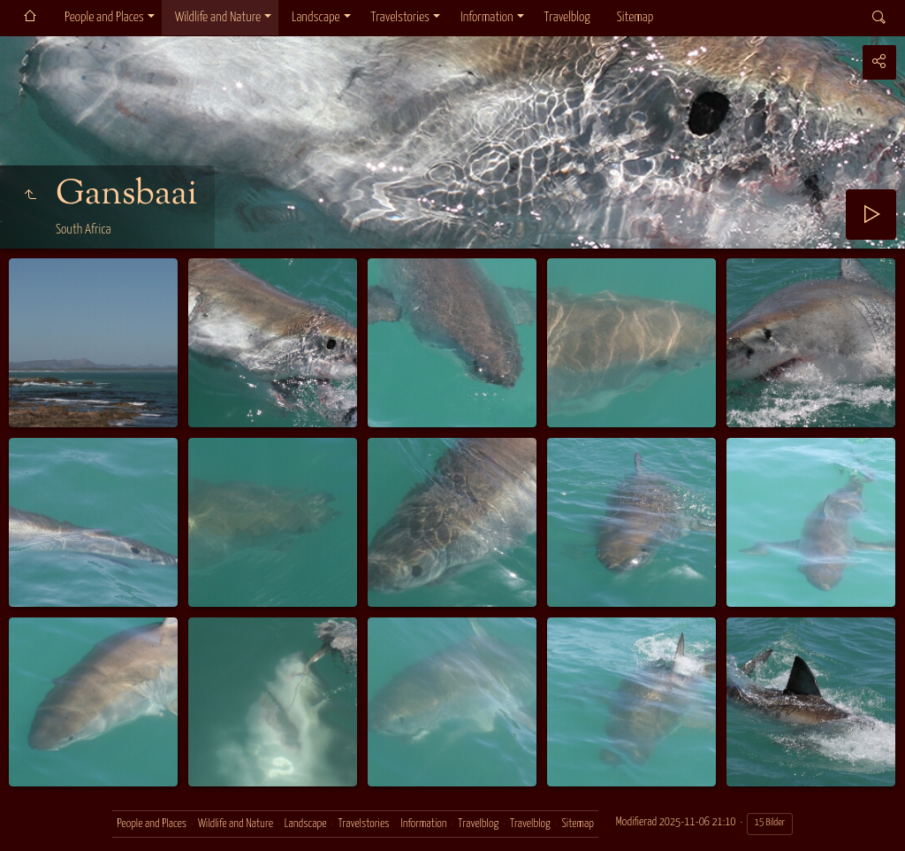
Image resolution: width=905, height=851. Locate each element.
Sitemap (635, 17)
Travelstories (400, 17)
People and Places (104, 17)
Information (486, 17)
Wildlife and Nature (218, 17)
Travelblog (567, 17)
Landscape (316, 17)
